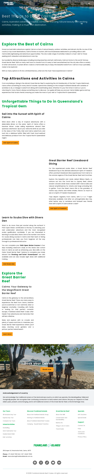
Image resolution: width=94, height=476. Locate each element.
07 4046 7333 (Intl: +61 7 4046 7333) (20, 453)
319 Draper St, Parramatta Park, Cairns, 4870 (17, 449)
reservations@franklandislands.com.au (20, 455)
